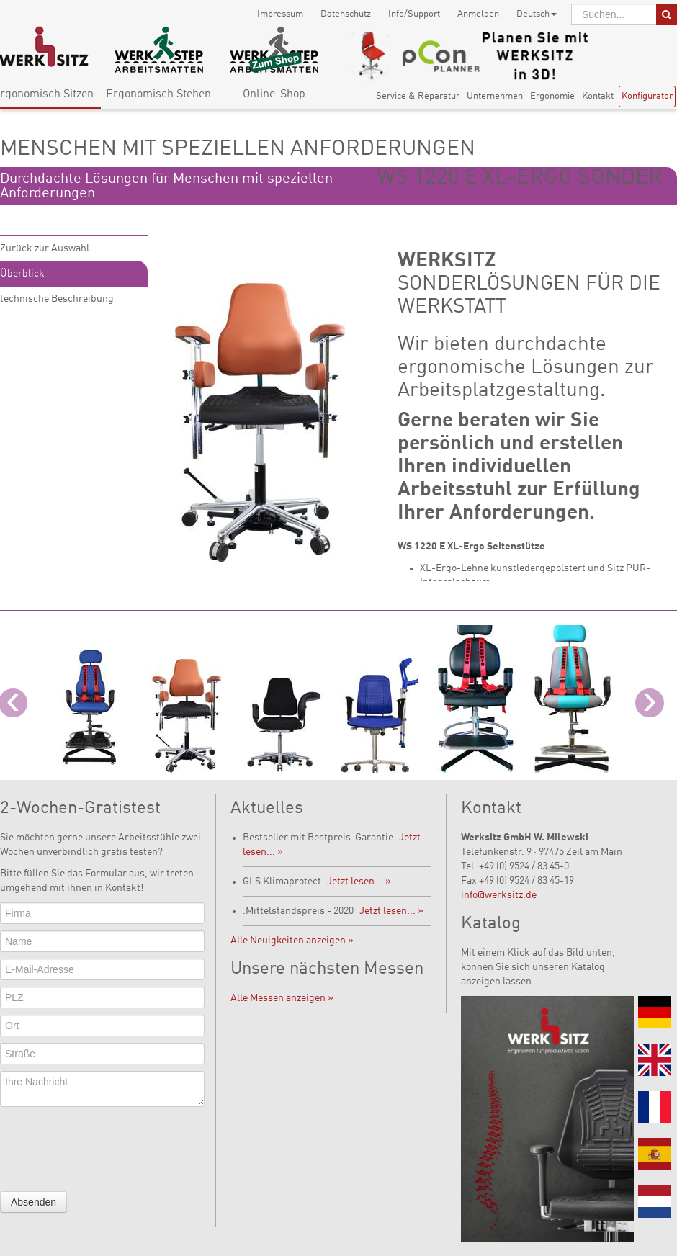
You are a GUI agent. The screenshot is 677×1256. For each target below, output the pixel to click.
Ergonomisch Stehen (158, 94)
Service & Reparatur (417, 96)
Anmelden (478, 14)
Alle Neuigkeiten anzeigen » (292, 941)
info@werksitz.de (499, 895)
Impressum (280, 14)
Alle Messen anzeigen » (281, 998)
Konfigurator (647, 96)
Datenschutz (345, 14)
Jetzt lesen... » (359, 881)
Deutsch (536, 14)
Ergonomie (552, 96)
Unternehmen (495, 96)
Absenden (33, 1202)
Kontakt (598, 96)
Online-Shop (274, 94)
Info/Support (414, 14)
